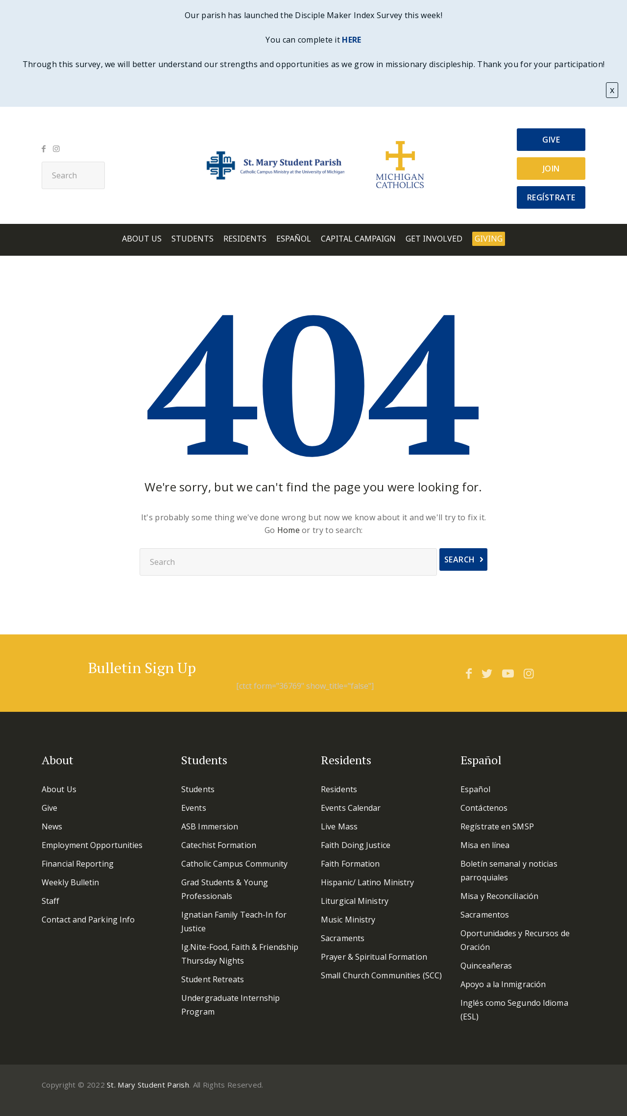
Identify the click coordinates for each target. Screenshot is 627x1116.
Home (288, 530)
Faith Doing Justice (355, 845)
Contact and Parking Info (88, 919)
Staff (51, 901)
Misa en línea (484, 845)
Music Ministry (348, 919)
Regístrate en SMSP (497, 826)
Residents (244, 238)
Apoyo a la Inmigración (503, 984)
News (52, 826)
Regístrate (551, 197)
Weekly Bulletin (70, 882)
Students (192, 238)
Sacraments (342, 938)
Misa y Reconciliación (499, 896)
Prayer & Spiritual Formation (374, 956)
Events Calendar (351, 807)
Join (551, 168)
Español (293, 238)
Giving (489, 238)
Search (459, 559)
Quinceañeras (486, 965)
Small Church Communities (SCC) (381, 975)
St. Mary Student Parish (148, 1085)
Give (551, 139)
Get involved (434, 238)
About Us (142, 238)
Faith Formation (350, 863)
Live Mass (339, 826)
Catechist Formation (218, 845)
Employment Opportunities (92, 845)
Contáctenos (483, 807)
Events (193, 807)
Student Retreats (212, 979)
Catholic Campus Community (234, 863)
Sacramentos (484, 914)
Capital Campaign (358, 238)
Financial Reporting (78, 863)
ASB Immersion (209, 826)
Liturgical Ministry (354, 901)
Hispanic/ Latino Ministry (367, 882)
